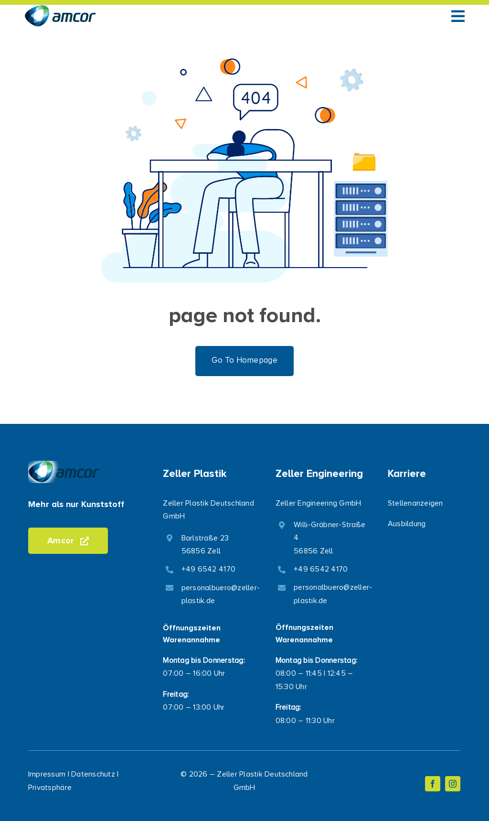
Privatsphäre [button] (50, 787)
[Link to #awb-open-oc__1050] (458, 16)
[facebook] (432, 783)
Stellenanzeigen (415, 503)
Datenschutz (93, 774)
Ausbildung (407, 524)
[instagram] (452, 783)
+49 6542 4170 (208, 569)
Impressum (46, 774)
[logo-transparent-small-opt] (60, 9)
